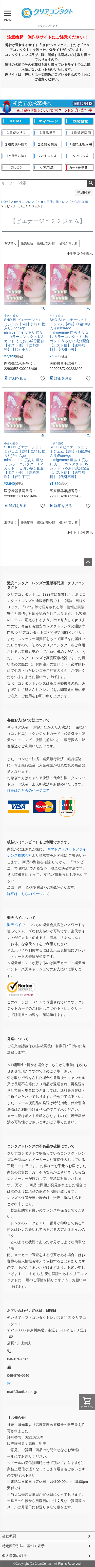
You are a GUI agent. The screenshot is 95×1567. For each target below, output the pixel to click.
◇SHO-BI (81, 202)
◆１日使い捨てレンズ (56, 202)
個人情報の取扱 (14, 1556)
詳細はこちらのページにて (28, 790)
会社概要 (9, 1536)
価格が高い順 (68, 243)
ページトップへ (88, 562)
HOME (5, 202)
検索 (91, 183)
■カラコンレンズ (25, 202)
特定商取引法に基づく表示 (23, 1546)
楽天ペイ (14, 925)
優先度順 (27, 243)
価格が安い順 (46, 243)
